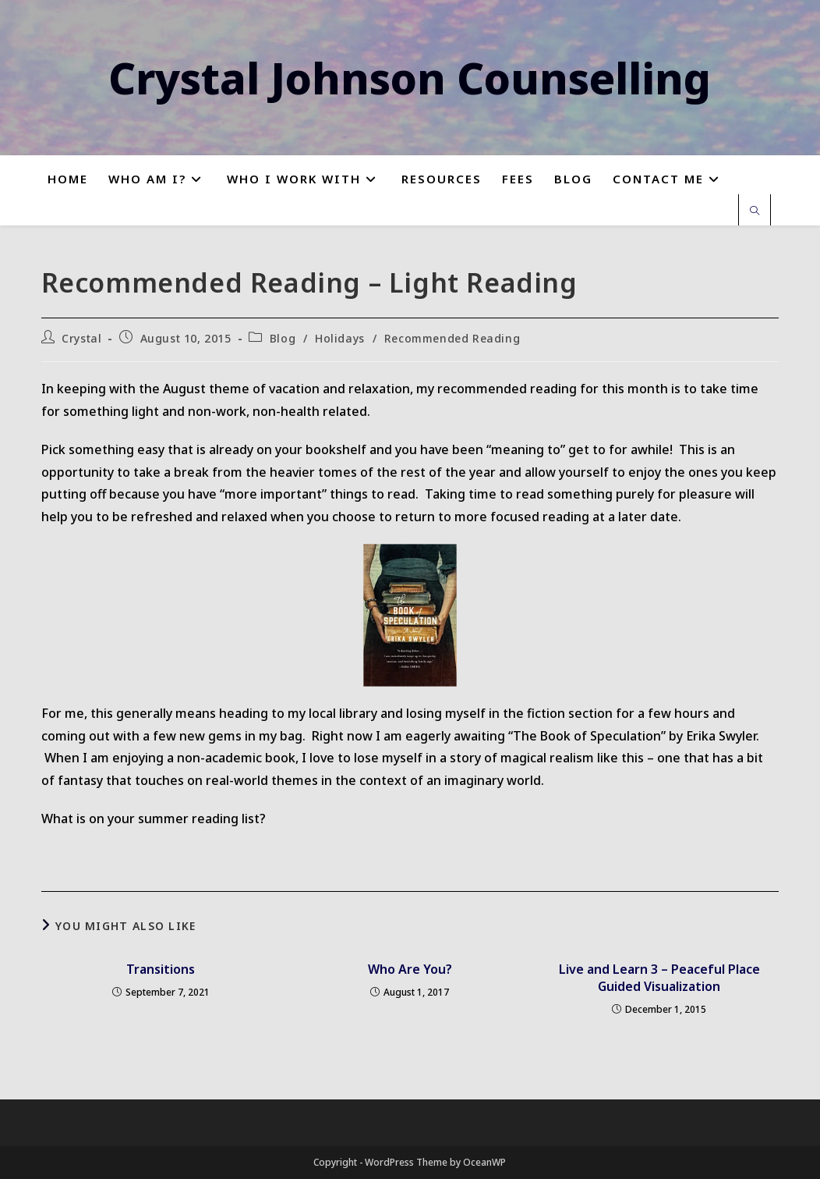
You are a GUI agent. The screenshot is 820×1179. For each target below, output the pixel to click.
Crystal (81, 338)
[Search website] (754, 211)
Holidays (340, 338)
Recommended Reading (452, 338)
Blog (282, 338)
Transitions (160, 969)
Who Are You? (410, 969)
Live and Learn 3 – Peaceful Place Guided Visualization (659, 978)
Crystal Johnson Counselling (409, 77)
